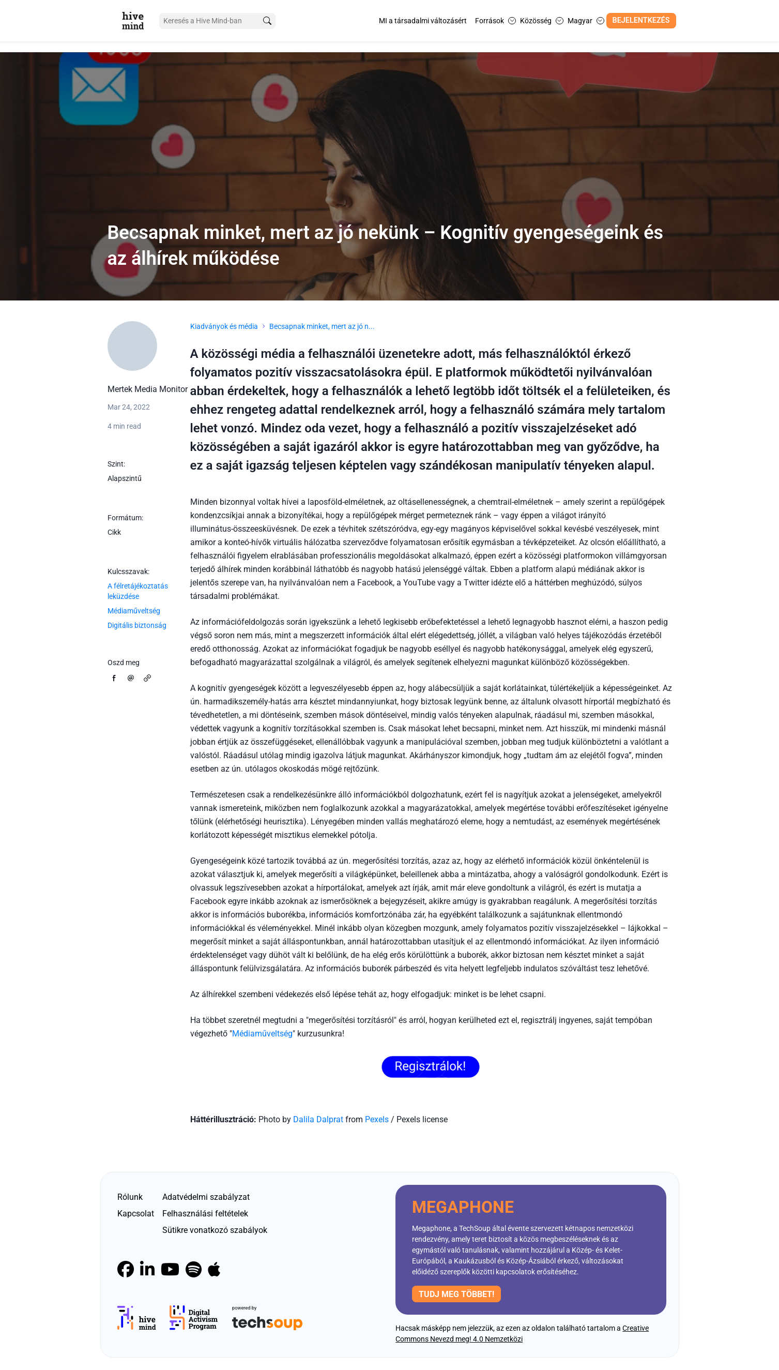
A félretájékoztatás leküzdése (138, 591)
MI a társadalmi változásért (423, 21)
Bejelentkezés (641, 20)
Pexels (378, 1119)
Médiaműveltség (134, 611)
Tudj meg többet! (456, 1294)
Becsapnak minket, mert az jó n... (322, 326)
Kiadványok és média (224, 326)
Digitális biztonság (137, 625)
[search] (267, 21)
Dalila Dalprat (318, 1119)
